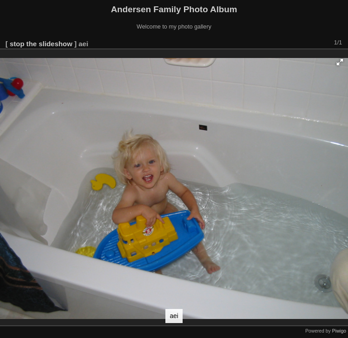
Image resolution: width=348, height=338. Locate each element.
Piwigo (339, 330)
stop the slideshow (41, 44)
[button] (340, 62)
